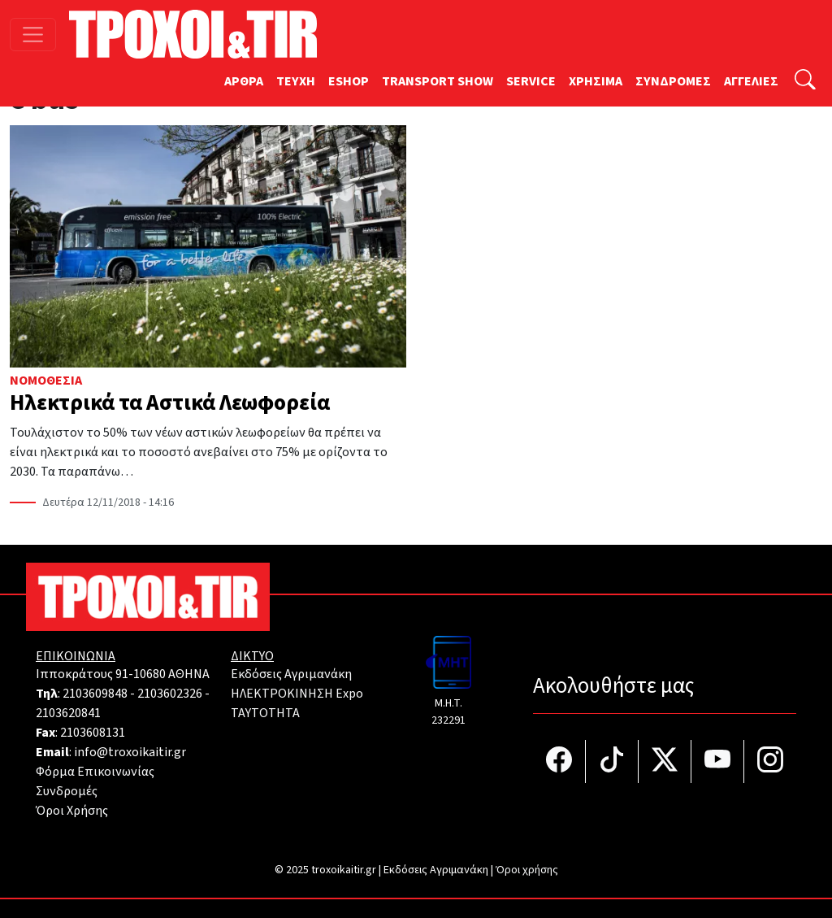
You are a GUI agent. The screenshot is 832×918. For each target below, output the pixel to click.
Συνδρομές (67, 791)
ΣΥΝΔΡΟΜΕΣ (673, 81)
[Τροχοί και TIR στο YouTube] (717, 761)
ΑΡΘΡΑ (243, 81)
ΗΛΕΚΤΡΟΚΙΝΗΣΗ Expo (297, 694)
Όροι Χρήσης (72, 811)
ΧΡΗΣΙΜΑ (595, 81)
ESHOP (348, 81)
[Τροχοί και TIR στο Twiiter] (665, 761)
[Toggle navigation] (33, 34)
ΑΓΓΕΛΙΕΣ (751, 81)
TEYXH (295, 81)
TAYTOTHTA (265, 713)
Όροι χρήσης (527, 870)
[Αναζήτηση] (805, 82)
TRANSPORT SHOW (437, 81)
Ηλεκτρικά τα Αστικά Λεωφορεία (170, 403)
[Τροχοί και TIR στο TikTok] (612, 761)
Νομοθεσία (46, 380)
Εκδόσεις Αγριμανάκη (291, 674)
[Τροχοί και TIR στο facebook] (559, 761)
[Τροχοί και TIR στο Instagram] (770, 761)
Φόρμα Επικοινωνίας (95, 772)
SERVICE (531, 81)
